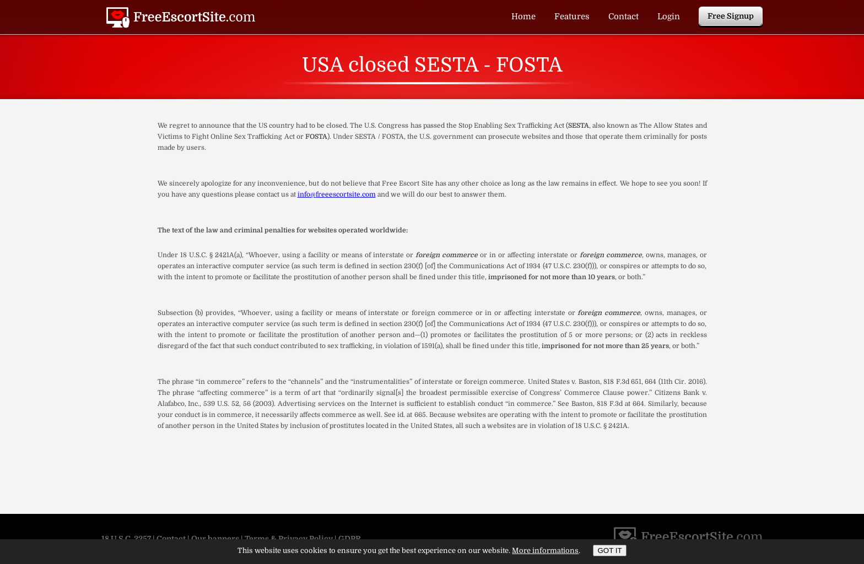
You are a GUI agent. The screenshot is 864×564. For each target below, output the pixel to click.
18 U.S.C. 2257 (126, 538)
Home (523, 16)
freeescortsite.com (346, 194)
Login (668, 16)
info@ (307, 194)
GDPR (349, 538)
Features (572, 16)
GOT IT (609, 550)
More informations (545, 550)
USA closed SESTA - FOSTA (180, 17)
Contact (623, 16)
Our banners (215, 538)
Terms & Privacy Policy (289, 538)
